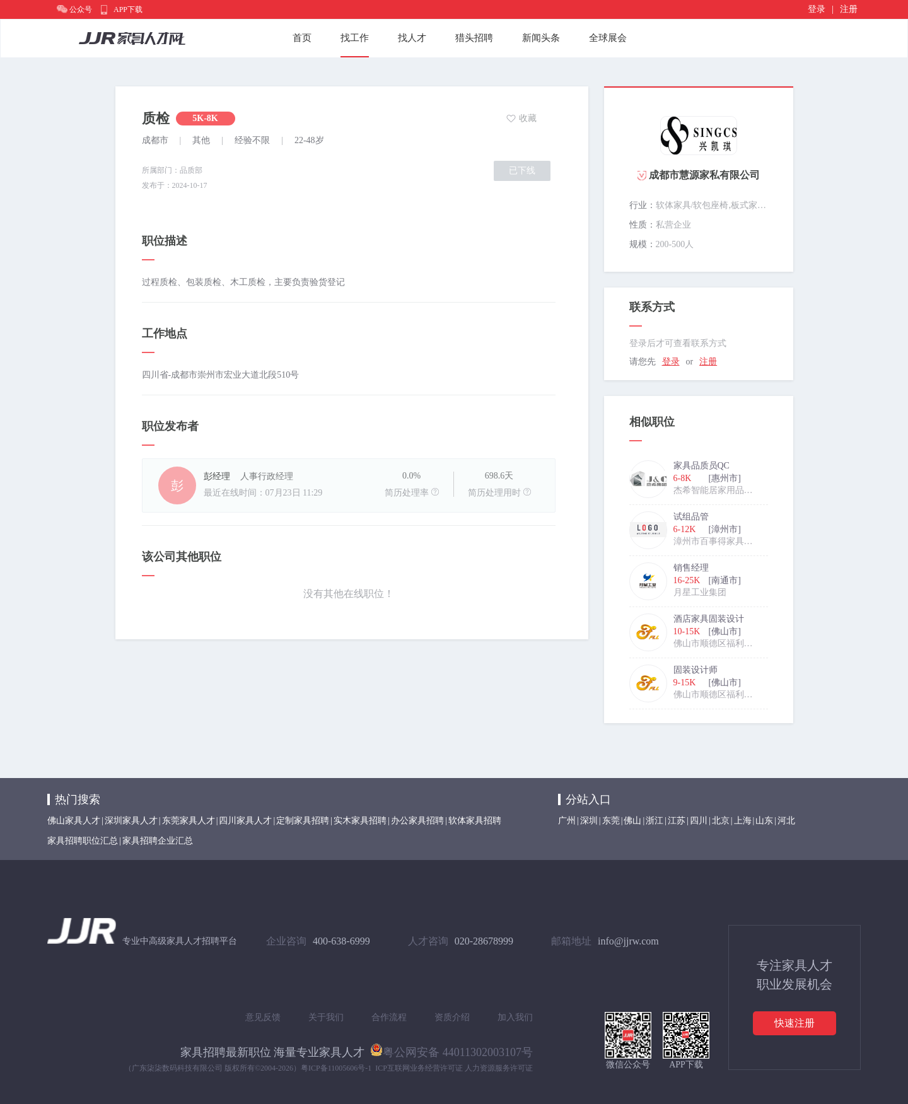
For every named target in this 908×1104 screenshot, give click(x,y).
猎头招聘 (474, 38)
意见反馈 (263, 1017)
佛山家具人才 (73, 820)
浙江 (654, 820)
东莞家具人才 (188, 820)
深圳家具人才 (131, 820)
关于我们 (326, 1017)
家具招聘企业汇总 (157, 840)
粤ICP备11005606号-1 (336, 1068)
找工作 (354, 38)
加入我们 (515, 1017)
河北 (786, 820)
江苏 (676, 820)
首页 (302, 38)
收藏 (528, 118)
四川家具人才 (245, 820)
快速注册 (794, 1023)
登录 (816, 9)
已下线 (522, 170)
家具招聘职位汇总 (82, 840)
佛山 (632, 820)
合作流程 (389, 1017)
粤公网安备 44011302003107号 (451, 1049)
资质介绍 (452, 1017)
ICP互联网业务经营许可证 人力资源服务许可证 (454, 1068)
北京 (721, 820)
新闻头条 (541, 38)
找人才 (412, 38)
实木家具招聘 (360, 820)
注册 (849, 9)
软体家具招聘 (474, 820)
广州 (567, 820)
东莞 (611, 820)
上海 (743, 820)
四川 (698, 820)
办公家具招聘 (417, 820)
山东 (764, 820)
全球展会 (608, 38)
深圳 (589, 820)
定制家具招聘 (302, 820)
